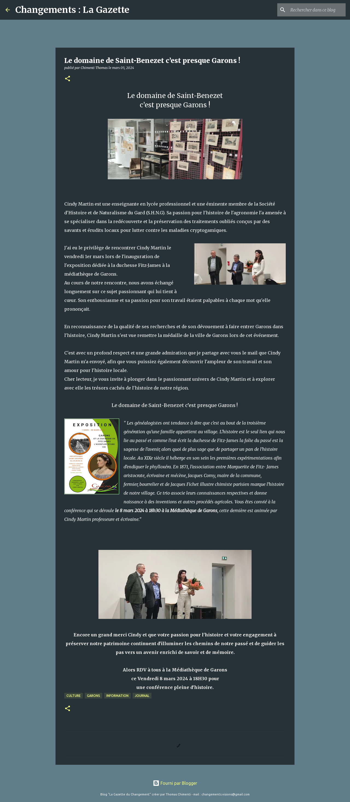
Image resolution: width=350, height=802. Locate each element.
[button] (67, 79)
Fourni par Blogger (175, 783)
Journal (142, 695)
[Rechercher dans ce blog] (317, 9)
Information (117, 695)
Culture (73, 695)
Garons (93, 695)
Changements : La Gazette (72, 9)
